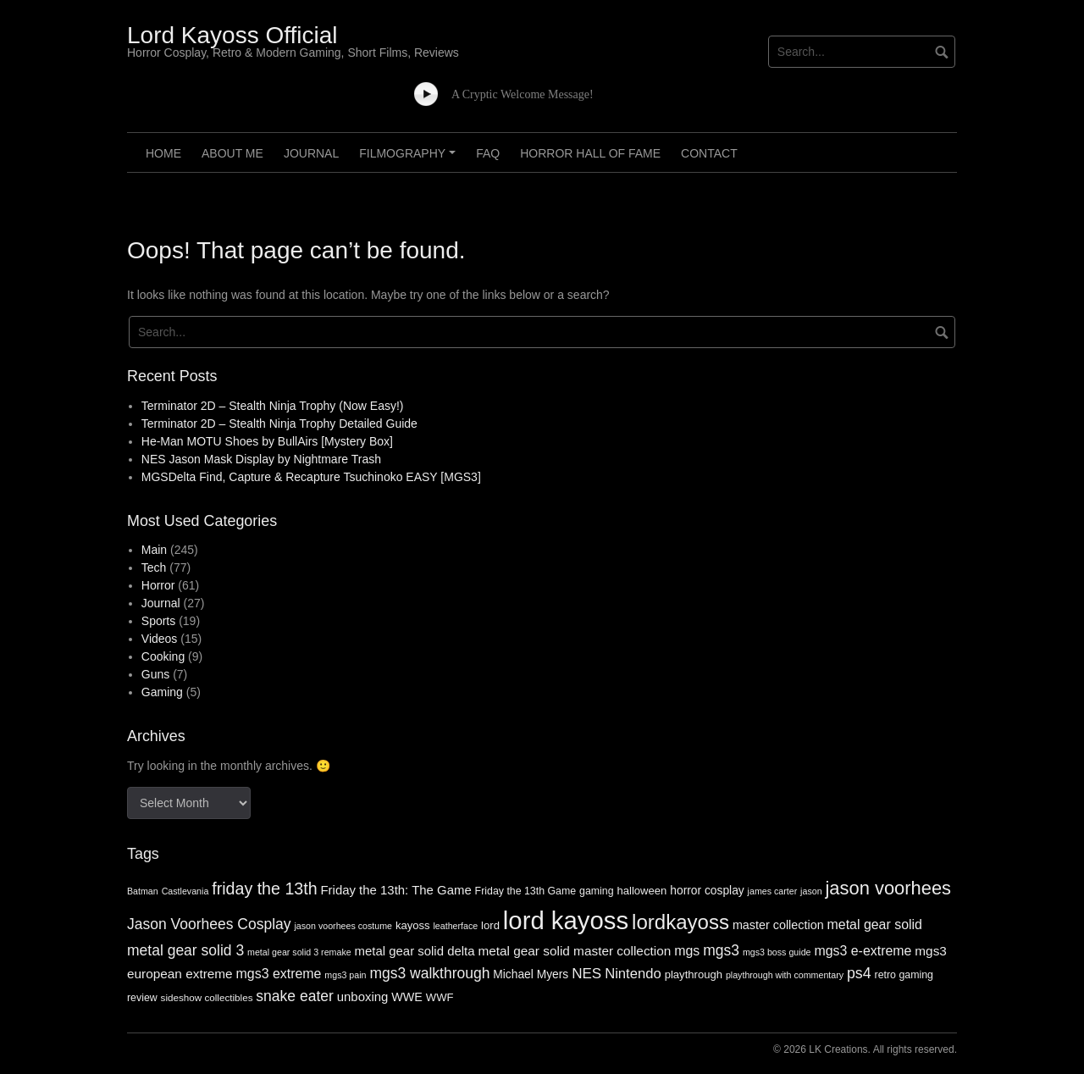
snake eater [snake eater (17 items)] (294, 996)
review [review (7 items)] (142, 998)
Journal (311, 153)
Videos (159, 638)
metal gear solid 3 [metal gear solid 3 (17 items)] (185, 950)
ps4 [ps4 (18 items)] (859, 973)
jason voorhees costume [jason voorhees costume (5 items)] (343, 926)
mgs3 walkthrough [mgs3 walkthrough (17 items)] (429, 973)
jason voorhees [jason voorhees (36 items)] (888, 888)
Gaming (162, 692)
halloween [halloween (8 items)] (641, 890)
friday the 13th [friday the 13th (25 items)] (264, 888)
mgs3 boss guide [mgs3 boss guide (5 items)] (777, 952)
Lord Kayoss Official (232, 35)
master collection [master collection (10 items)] (778, 925)
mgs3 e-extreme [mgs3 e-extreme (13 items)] (862, 951)
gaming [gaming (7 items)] (596, 891)
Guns (155, 674)
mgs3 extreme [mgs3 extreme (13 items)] (279, 973)
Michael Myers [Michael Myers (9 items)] (530, 974)
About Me (232, 153)
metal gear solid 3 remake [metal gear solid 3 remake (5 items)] (299, 952)
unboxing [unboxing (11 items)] (363, 996)
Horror (158, 585)
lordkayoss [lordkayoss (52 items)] (680, 922)
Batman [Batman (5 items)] (142, 891)
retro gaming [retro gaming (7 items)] (904, 975)
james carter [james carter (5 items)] (773, 891)
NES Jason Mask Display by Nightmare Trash (261, 459)
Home (163, 153)
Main (154, 549)
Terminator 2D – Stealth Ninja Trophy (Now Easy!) (272, 405)
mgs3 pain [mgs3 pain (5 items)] (345, 975)
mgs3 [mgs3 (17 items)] (721, 950)
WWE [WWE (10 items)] (407, 997)
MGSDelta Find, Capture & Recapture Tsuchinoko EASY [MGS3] (311, 477)
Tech (154, 567)
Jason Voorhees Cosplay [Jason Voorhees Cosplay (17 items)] (209, 924)
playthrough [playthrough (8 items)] (693, 974)
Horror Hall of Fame (590, 153)
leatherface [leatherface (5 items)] (455, 926)
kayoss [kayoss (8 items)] (412, 925)
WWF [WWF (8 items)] (440, 997)
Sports (158, 621)
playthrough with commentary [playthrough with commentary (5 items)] (784, 975)
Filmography (410, 159)
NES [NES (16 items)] (586, 974)
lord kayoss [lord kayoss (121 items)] (565, 920)
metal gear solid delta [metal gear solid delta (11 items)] (415, 951)
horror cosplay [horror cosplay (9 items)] (707, 890)
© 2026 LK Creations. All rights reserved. (865, 1049)
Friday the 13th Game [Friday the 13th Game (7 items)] (526, 891)
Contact (709, 153)
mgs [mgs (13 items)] (687, 951)
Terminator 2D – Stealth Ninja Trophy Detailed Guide (279, 423)
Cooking (163, 656)
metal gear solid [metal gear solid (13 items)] (874, 924)
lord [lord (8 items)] (490, 925)
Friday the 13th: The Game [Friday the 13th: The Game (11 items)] (395, 890)
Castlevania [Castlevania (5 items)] (185, 891)
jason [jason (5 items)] (810, 891)
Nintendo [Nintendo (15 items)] (633, 974)
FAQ (488, 153)
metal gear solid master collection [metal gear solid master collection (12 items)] (574, 951)
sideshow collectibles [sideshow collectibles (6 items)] (207, 997)
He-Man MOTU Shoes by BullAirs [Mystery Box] (267, 441)
